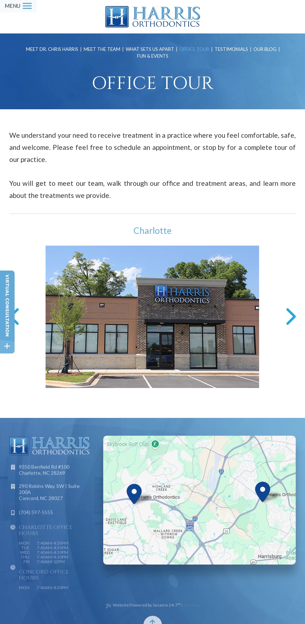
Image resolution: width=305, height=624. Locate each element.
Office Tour (194, 49)
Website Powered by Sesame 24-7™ (143, 605)
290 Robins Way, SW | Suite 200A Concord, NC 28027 (49, 495)
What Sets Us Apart (150, 49)
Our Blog (265, 49)
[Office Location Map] (134, 491)
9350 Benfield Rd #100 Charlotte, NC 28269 (44, 473)
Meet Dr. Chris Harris (52, 49)
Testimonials (231, 49)
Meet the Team (102, 49)
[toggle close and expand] (7, 346)
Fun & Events (152, 56)
